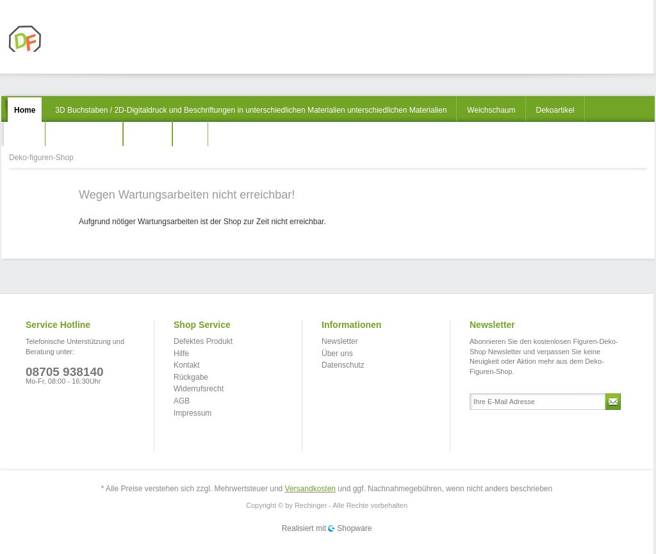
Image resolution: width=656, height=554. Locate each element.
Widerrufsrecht (199, 388)
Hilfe (181, 353)
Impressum (192, 413)
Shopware (354, 528)
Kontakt (187, 365)
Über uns (337, 353)
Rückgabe (191, 377)
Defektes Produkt (203, 341)
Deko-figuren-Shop (55, 39)
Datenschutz (343, 365)
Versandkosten (310, 488)
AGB (182, 400)
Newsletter (340, 341)
